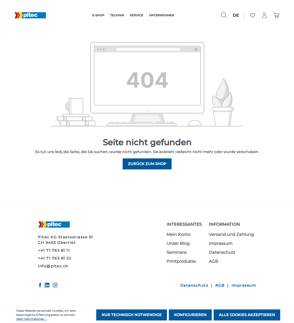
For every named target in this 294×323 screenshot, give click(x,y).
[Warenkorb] (276, 15)
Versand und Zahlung (231, 234)
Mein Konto (178, 234)
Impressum (220, 243)
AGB (213, 261)
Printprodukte (181, 261)
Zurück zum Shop (147, 164)
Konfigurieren (190, 315)
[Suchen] (224, 15)
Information (224, 224)
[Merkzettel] (252, 15)
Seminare (177, 252)
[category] (98, 15)
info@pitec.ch (53, 266)
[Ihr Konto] (264, 15)
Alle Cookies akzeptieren (247, 315)
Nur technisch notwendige (132, 315)
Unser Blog (178, 243)
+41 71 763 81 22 (54, 258)
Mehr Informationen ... (31, 319)
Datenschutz (222, 252)
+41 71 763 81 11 (54, 250)
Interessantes (184, 224)
